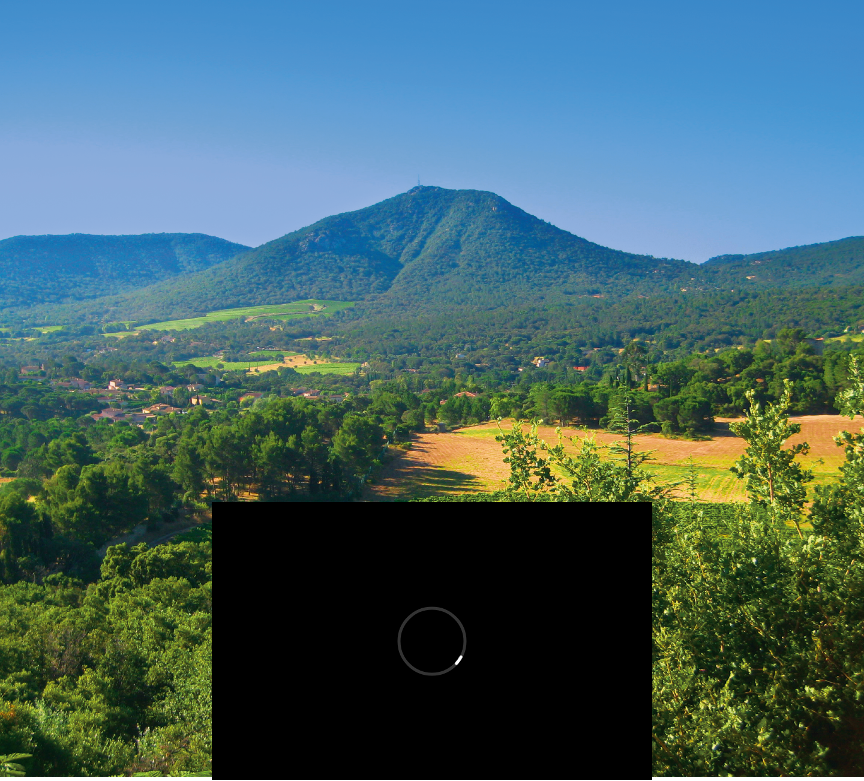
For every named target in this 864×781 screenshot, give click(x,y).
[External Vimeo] (432, 641)
